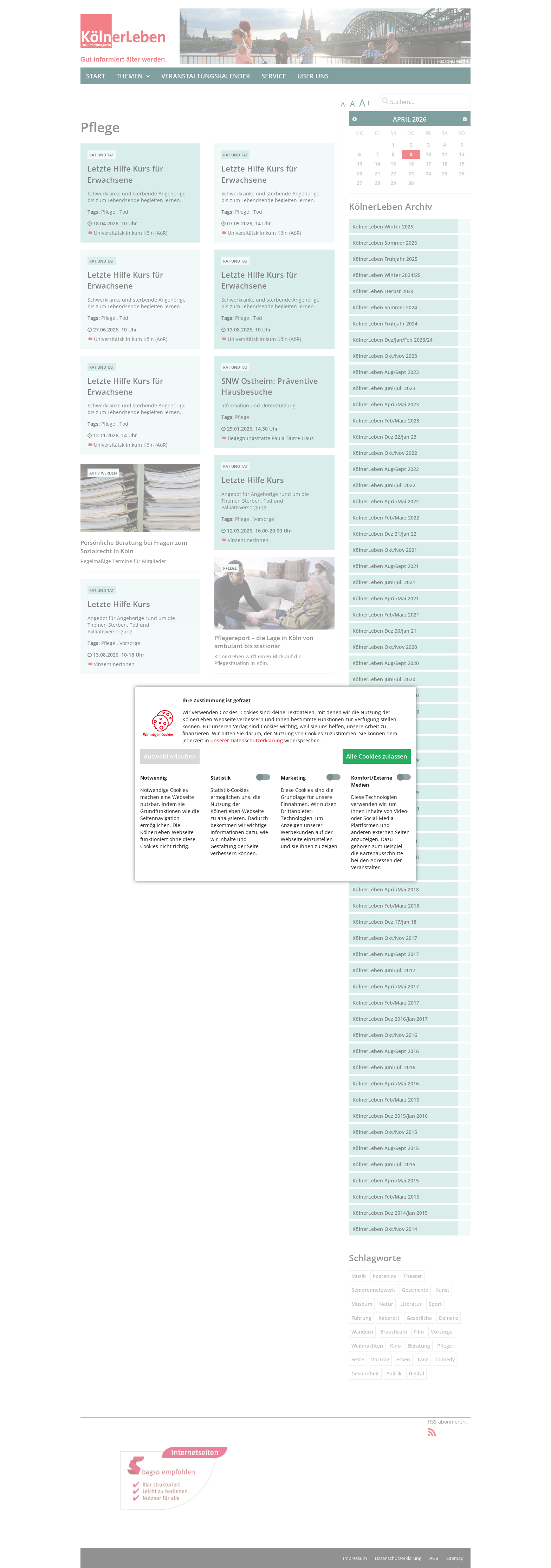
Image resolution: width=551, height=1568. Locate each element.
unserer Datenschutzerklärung (246, 740)
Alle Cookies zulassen (376, 756)
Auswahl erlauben (170, 756)
